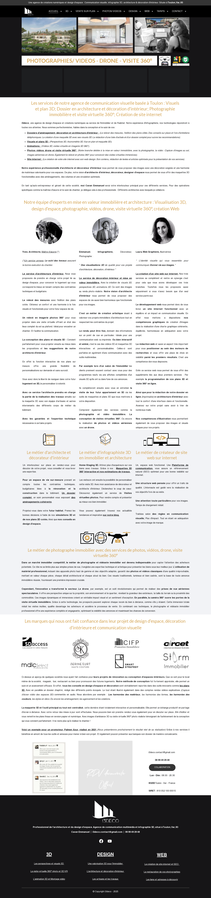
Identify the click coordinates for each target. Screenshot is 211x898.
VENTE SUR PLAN (85, 11)
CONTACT (177, 11)
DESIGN (105, 35)
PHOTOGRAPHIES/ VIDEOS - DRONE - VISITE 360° (89, 60)
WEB (162, 35)
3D (49, 35)
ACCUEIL (53, 11)
